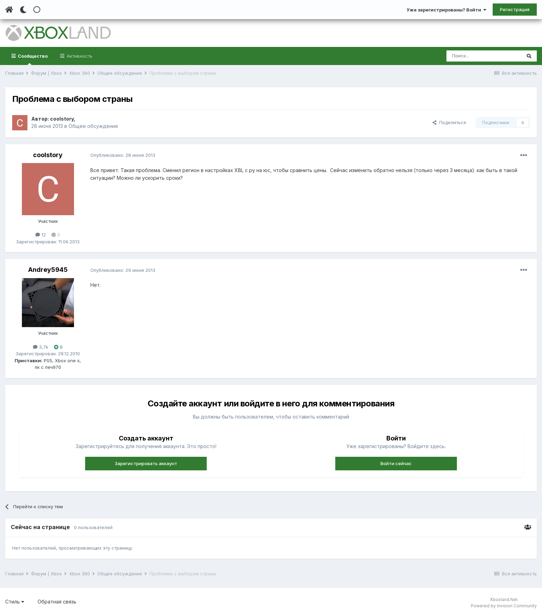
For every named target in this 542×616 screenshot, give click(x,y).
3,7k (40, 347)
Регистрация (514, 9)
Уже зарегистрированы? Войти (446, 10)
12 (40, 234)
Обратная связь (57, 602)
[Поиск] (483, 56)
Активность (78, 56)
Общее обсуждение (93, 126)
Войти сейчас (396, 463)
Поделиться (449, 122)
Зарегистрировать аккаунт (146, 463)
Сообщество (32, 59)
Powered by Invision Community (504, 605)
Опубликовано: (122, 155)
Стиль (14, 602)
